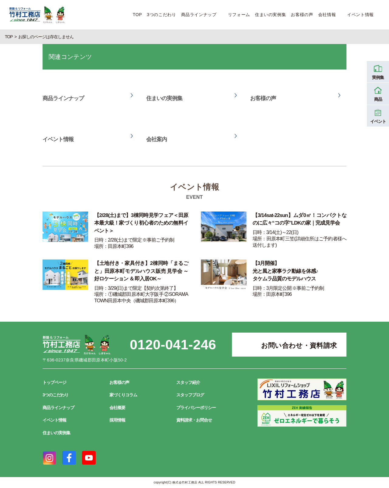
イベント (378, 115)
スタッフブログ (190, 394)
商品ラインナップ (199, 14)
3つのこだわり (161, 14)
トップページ (54, 382)
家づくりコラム (123, 394)
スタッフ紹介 (188, 382)
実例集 (378, 71)
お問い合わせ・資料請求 (299, 345)
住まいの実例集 (270, 14)
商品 (378, 93)
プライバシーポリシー (196, 407)
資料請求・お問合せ (194, 420)
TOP (137, 14)
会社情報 (327, 14)
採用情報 (117, 420)
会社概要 (117, 407)
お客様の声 (302, 14)
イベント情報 (360, 14)
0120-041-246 (173, 344)
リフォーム (239, 14)
